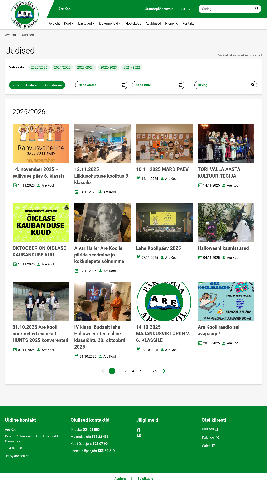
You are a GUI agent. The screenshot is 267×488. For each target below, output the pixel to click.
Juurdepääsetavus (159, 9)
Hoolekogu (133, 23)
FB (138, 432)
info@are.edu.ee (17, 456)
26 (155, 371)
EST (185, 9)
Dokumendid (110, 23)
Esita (252, 85)
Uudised (208, 429)
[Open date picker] (123, 85)
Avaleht (54, 23)
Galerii (206, 446)
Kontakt (188, 23)
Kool (69, 23)
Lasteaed (86, 23)
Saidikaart (145, 479)
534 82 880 (13, 448)
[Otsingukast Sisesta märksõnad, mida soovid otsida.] (230, 9)
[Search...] (257, 8)
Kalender (208, 437)
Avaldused (153, 23)
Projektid (171, 23)
